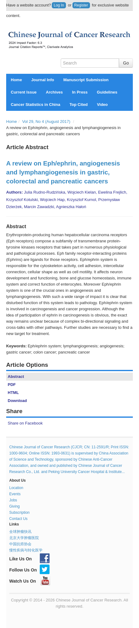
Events (15, 494)
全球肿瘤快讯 (20, 532)
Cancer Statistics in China (35, 104)
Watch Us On (29, 581)
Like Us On (29, 558)
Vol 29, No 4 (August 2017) (46, 121)
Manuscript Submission (86, 79)
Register (81, 5)
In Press (80, 92)
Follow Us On (29, 569)
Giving (14, 506)
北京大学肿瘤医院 (24, 538)
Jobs (13, 500)
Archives (54, 92)
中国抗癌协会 (20, 544)
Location (16, 488)
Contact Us (18, 519)
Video (102, 104)
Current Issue (24, 92)
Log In (59, 5)
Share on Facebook (25, 423)
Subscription (19, 512)
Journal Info (42, 79)
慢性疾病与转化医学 (26, 550)
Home (16, 79)
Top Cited (78, 104)
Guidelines (107, 92)
